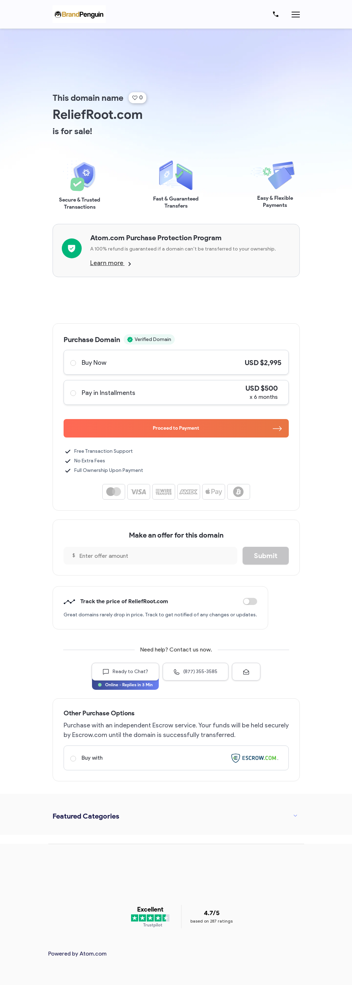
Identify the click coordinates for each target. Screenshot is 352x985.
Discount (250, 601)
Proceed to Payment (217, 428)
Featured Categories (86, 816)
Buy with (175, 758)
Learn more (110, 263)
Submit (265, 555)
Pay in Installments (175, 392)
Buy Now (175, 362)
